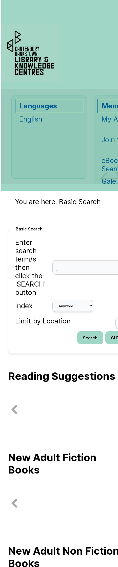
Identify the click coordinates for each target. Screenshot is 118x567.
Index (24, 306)
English (30, 119)
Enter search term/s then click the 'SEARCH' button (30, 267)
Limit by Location (43, 321)
